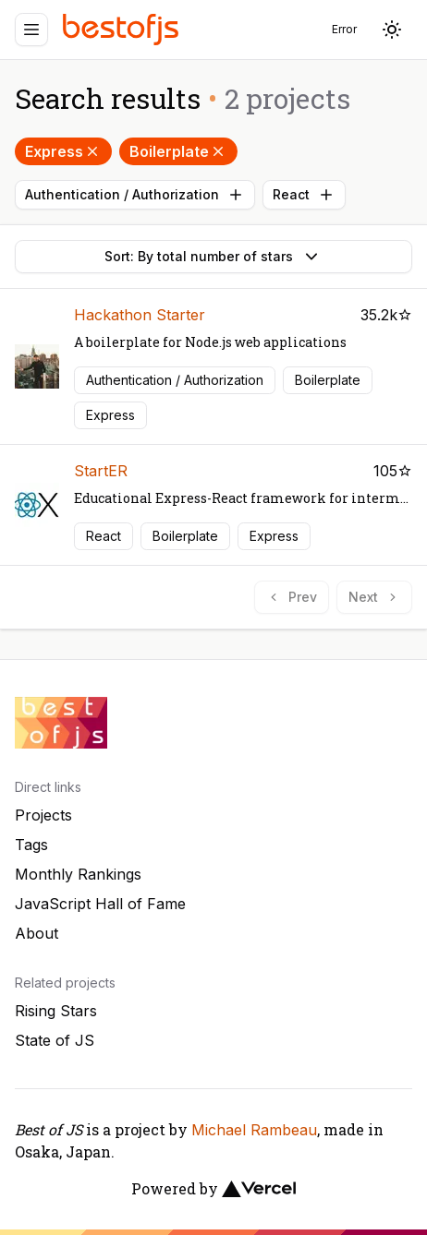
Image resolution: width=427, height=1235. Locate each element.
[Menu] (31, 29)
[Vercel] (259, 1189)
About (36, 933)
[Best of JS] (123, 29)
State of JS (54, 1040)
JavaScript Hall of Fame (100, 903)
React (304, 195)
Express (63, 151)
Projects (43, 815)
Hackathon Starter (139, 315)
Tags (31, 844)
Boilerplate (178, 151)
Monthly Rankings (78, 874)
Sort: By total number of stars (213, 257)
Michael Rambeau (254, 1130)
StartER (101, 471)
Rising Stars (56, 1010)
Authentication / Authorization (135, 195)
